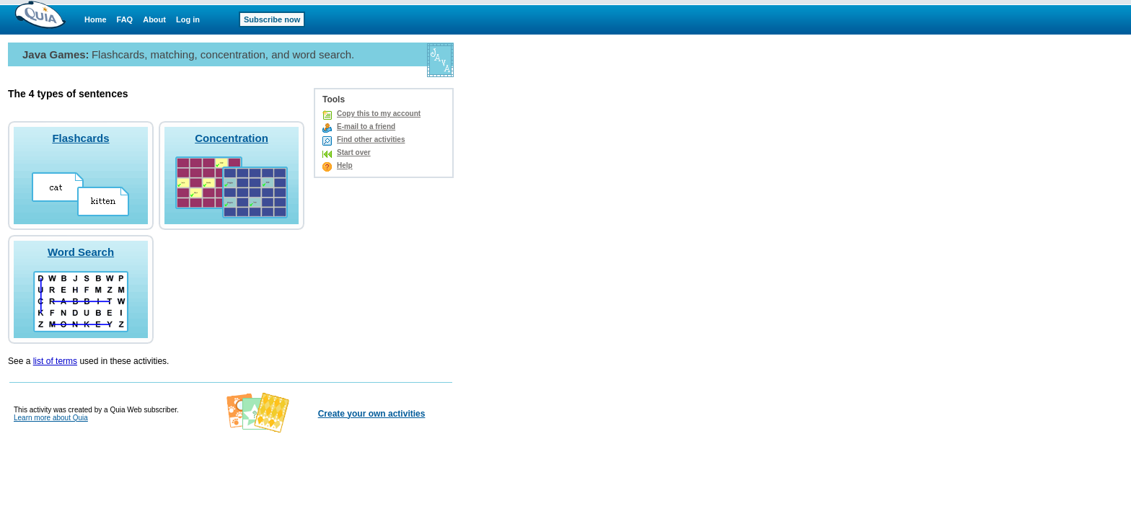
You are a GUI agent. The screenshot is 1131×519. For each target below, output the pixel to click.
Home (95, 19)
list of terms (55, 361)
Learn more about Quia (51, 418)
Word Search (81, 252)
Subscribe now (272, 19)
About (154, 19)
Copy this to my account (379, 113)
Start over (354, 152)
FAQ (125, 19)
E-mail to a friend (366, 126)
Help (345, 165)
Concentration (231, 138)
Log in (188, 19)
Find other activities (371, 139)
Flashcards (80, 138)
